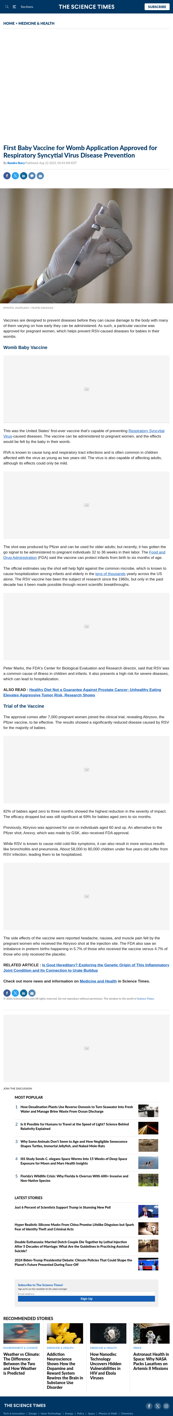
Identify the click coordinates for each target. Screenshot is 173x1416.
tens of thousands (110, 574)
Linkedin (23, 175)
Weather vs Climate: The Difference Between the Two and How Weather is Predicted (21, 1364)
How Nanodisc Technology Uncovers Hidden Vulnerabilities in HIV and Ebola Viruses (105, 1366)
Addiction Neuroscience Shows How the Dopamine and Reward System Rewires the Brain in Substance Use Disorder (65, 1371)
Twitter (15, 175)
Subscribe (157, 7)
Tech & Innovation (14, 1413)
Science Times (145, 998)
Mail (40, 175)
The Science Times (86, 7)
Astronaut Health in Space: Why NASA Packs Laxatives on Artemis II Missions (151, 1361)
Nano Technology (51, 1413)
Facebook (7, 175)
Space (91, 1413)
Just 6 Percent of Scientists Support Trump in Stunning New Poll (63, 1207)
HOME (9, 23)
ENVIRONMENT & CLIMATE (20, 1347)
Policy (80, 1413)
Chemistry (127, 1413)
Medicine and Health (98, 981)
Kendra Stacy (16, 163)
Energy (69, 1413)
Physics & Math (108, 1413)
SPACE (137, 1347)
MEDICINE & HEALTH (36, 23)
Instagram (166, 1406)
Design (33, 1413)
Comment (32, 175)
